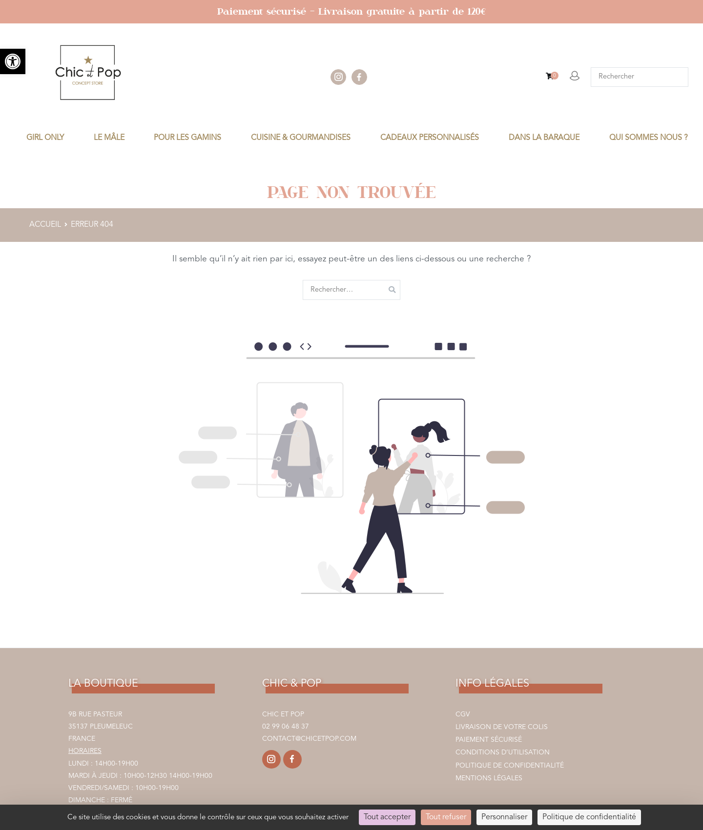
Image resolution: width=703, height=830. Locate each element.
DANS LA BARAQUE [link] (544, 138)
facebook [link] (359, 77)
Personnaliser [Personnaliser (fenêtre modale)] (504, 817)
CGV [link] (462, 714)
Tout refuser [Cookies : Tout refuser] (446, 817)
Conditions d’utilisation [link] (502, 752)
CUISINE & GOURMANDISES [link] (301, 138)
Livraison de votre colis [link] (501, 727)
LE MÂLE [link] (109, 138)
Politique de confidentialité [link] (509, 765)
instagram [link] (338, 77)
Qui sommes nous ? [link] (648, 138)
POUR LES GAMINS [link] (187, 138)
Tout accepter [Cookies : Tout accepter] (387, 817)
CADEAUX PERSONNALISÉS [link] (429, 138)
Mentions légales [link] (488, 778)
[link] (12, 61)
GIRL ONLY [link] (45, 138)
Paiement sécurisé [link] (488, 739)
